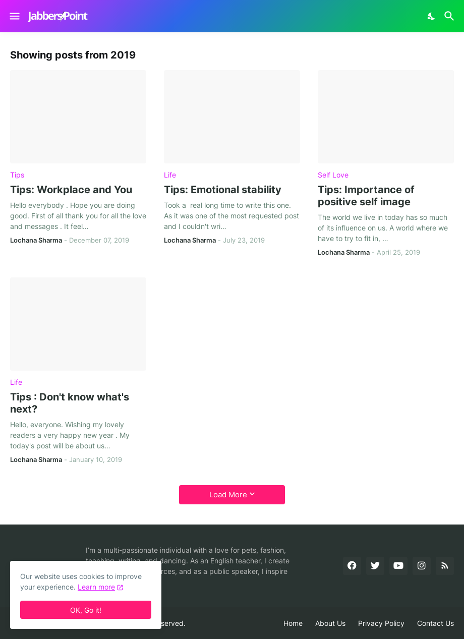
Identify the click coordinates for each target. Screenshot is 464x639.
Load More (228, 494)
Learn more (96, 587)
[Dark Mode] (431, 16)
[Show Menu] (14, 16)
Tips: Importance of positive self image (366, 196)
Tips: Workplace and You (71, 190)
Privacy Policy (381, 623)
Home (293, 623)
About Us (330, 623)
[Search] (450, 16)
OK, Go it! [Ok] (85, 610)
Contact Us (435, 623)
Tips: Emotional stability (222, 190)
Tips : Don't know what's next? (69, 403)
